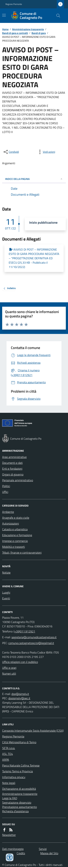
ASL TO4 (7, 754)
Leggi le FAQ (9, 798)
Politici (6, 486)
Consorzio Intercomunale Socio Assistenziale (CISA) (33, 730)
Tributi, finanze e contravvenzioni (22, 552)
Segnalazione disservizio (16, 802)
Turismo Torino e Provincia (17, 771)
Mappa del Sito (49, 853)
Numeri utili (9, 673)
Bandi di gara (39, 33)
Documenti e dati (12, 463)
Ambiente (8, 512)
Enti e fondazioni (12, 468)
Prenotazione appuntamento (19, 807)
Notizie (6, 572)
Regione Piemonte (13, 4)
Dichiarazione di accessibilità (19, 789)
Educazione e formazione (17, 535)
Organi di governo (12, 474)
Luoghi (6, 592)
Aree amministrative (14, 457)
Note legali (8, 783)
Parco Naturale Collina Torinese (21, 765)
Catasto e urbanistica (15, 529)
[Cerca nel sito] (57, 15)
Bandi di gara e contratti (15, 33)
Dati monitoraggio (13, 849)
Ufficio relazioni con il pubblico (20, 662)
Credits (21, 853)
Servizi (43, 849)
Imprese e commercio (15, 541)
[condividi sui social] (11, 152)
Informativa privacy (13, 777)
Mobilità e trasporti (13, 547)
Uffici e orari (9, 668)
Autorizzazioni (10, 523)
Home (5, 29)
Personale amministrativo (17, 480)
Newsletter (9, 835)
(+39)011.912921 (24, 631)
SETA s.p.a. (8, 748)
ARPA (5, 759)
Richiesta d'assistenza (15, 811)
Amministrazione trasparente (28, 29)
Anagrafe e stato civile (15, 517)
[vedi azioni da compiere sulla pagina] (46, 152)
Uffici (5, 492)
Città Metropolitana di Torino (19, 742)
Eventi (6, 598)
